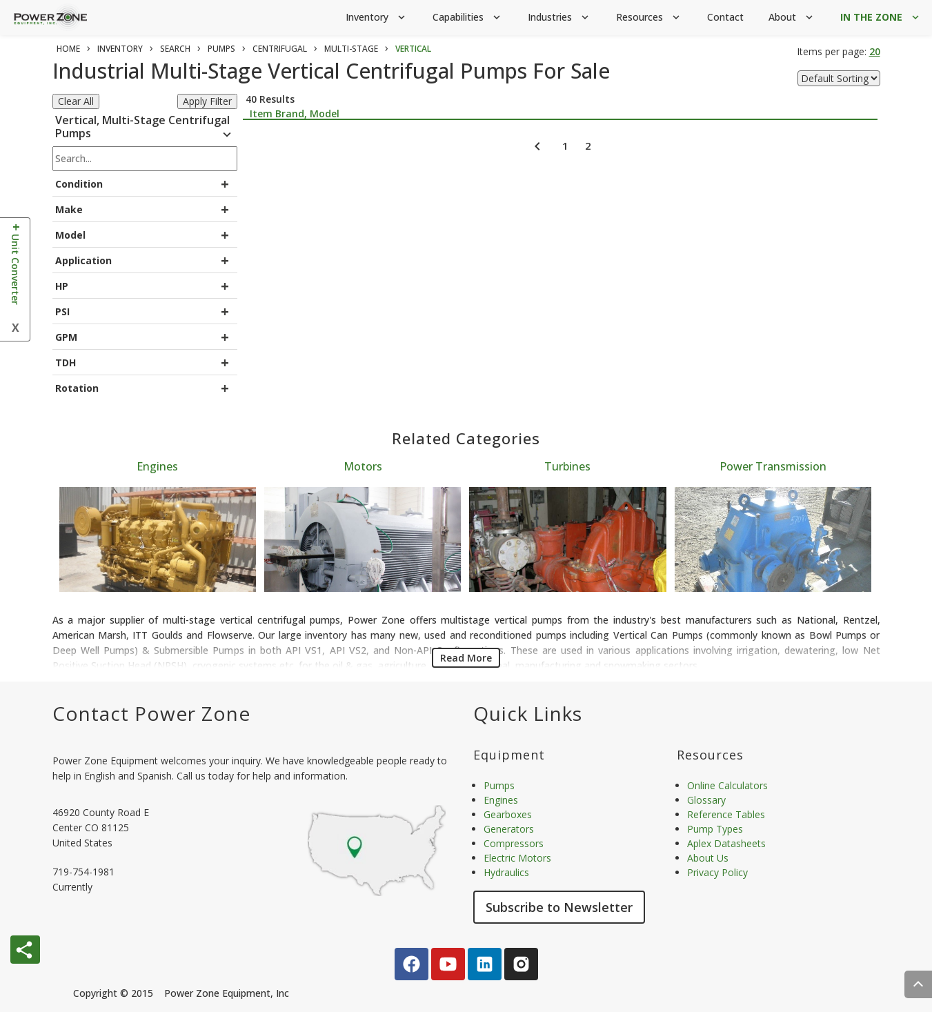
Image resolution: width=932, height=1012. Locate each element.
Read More (466, 657)
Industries (559, 17)
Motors (363, 466)
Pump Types (715, 828)
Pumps (499, 785)
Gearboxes (508, 814)
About (792, 17)
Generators (509, 828)
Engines (157, 466)
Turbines (567, 466)
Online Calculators (727, 785)
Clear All (76, 101)
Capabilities (468, 17)
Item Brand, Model (294, 113)
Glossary (706, 799)
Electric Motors (517, 857)
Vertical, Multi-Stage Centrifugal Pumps (145, 128)
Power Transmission (773, 466)
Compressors (514, 843)
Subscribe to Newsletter (559, 907)
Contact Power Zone (151, 713)
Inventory (377, 17)
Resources (649, 17)
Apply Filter (207, 101)
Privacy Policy (717, 872)
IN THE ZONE (881, 17)
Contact (725, 16)
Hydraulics (506, 872)
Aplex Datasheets (726, 843)
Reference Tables (726, 814)
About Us (707, 857)
